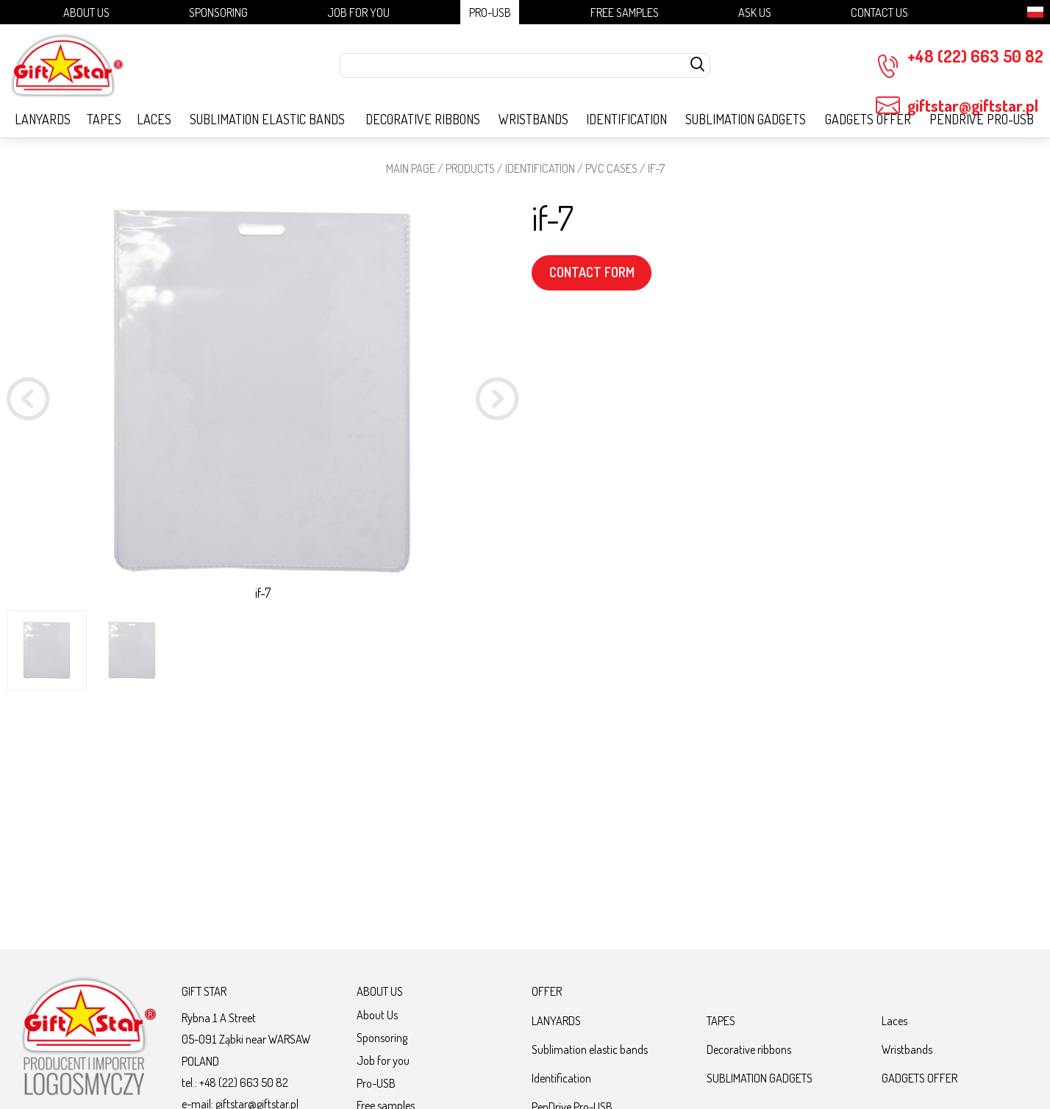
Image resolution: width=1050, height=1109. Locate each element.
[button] (497, 401)
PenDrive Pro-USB (981, 119)
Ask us (754, 12)
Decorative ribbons (422, 119)
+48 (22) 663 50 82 (959, 62)
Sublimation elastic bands (267, 119)
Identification (626, 119)
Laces (154, 119)
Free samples (624, 12)
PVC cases (611, 168)
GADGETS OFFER (868, 119)
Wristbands (533, 119)
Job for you (358, 12)
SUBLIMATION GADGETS (745, 119)
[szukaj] (698, 65)
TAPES (104, 119)
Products (470, 168)
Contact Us (879, 12)
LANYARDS (43, 119)
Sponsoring (218, 12)
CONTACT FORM (592, 272)
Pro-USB (490, 12)
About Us (86, 12)
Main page (410, 168)
